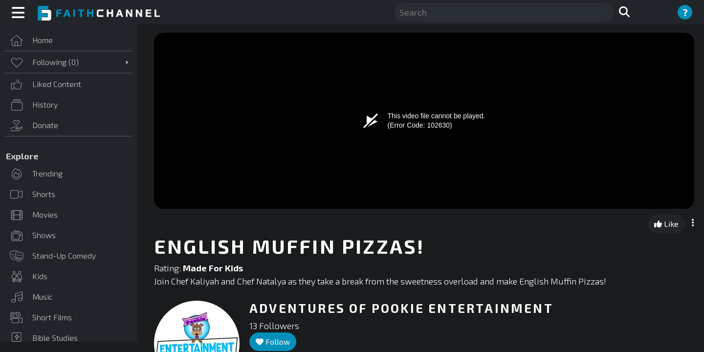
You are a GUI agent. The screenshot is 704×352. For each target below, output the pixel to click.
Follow (273, 341)
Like (666, 223)
